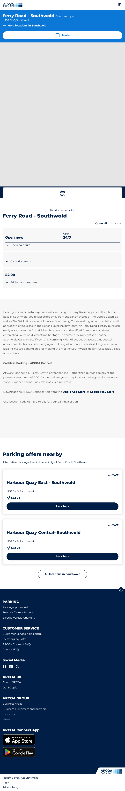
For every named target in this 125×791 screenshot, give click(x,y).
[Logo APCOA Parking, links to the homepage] (13, 5)
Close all (116, 223)
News (6, 719)
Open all (101, 223)
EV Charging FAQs (14, 639)
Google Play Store (102, 391)
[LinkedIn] (11, 666)
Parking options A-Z (15, 607)
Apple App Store (74, 391)
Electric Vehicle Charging (19, 617)
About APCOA (12, 682)
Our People (10, 687)
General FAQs (11, 649)
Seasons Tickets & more (18, 612)
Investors (9, 714)
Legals (6, 782)
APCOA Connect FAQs (17, 644)
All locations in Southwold (62, 574)
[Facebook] (5, 666)
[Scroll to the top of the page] (121, 589)
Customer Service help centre (22, 633)
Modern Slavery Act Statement (20, 777)
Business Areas (12, 703)
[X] (18, 666)
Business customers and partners (24, 708)
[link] (62, 739)
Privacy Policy (11, 787)
